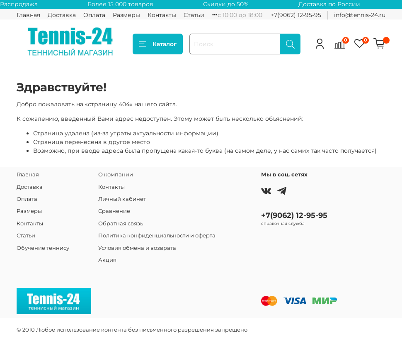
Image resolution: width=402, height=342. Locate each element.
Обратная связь (120, 223)
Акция (107, 260)
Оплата (94, 15)
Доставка (62, 15)
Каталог (158, 44)
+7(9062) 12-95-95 (296, 15)
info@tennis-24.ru (359, 15)
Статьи (194, 15)
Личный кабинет (122, 199)
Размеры (126, 15)
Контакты (162, 15)
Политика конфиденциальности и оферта (157, 235)
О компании (115, 174)
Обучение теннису (43, 248)
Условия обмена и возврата (137, 248)
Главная (28, 15)
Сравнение (114, 211)
